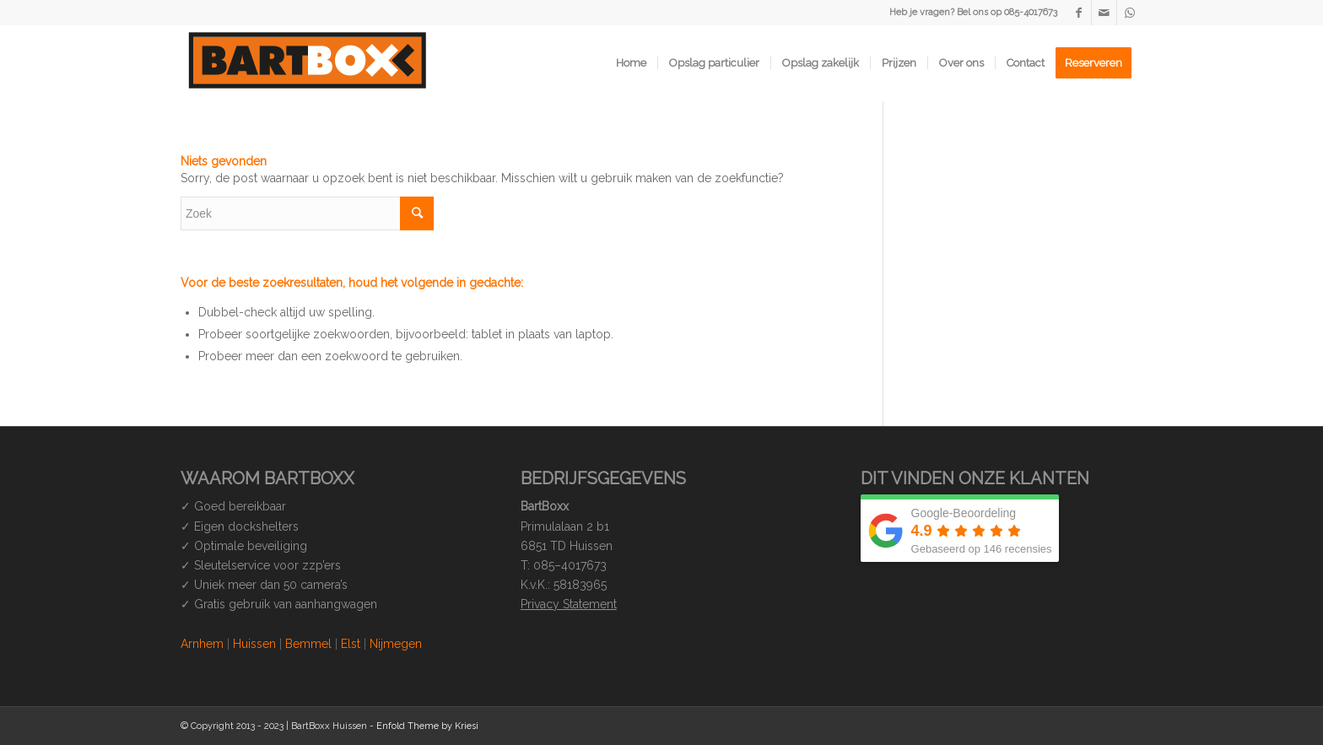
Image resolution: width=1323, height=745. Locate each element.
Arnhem (202, 644)
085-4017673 (1030, 12)
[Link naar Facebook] (1078, 12)
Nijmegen (396, 644)
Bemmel (308, 644)
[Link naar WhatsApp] (1129, 12)
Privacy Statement (569, 604)
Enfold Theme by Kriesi (427, 726)
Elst (350, 644)
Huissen (254, 644)
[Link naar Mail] (1104, 12)
